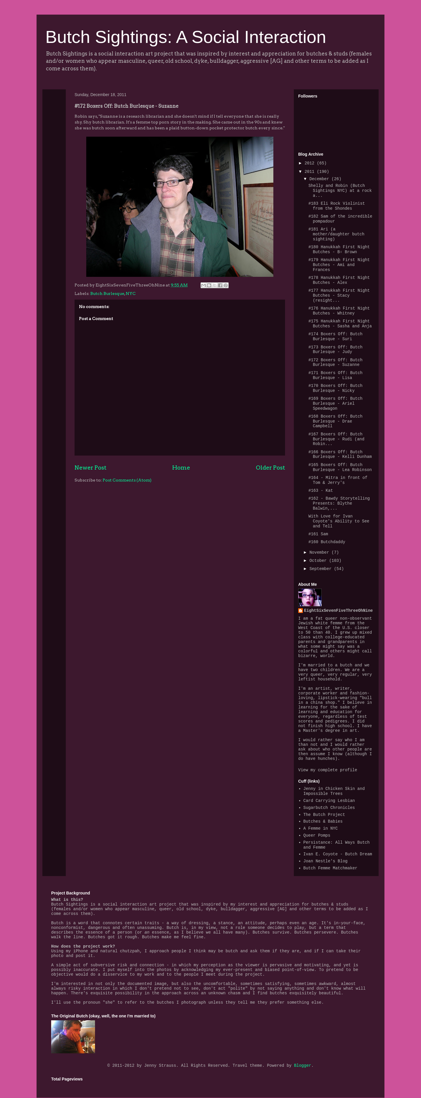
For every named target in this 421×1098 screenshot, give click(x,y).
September (321, 569)
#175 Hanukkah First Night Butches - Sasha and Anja (340, 324)
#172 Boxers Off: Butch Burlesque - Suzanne (335, 362)
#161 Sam (318, 534)
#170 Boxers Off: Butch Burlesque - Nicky (335, 388)
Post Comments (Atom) (127, 480)
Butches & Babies (323, 821)
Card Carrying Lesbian (329, 800)
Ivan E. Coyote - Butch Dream (337, 854)
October (319, 560)
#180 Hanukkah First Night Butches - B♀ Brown (339, 249)
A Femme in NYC (320, 828)
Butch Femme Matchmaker (330, 868)
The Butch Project (324, 814)
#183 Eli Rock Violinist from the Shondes (336, 206)
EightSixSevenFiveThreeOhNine (338, 610)
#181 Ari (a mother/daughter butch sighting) (336, 234)
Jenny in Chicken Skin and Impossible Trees (334, 791)
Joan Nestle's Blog (325, 861)
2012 (311, 163)
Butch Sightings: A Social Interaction (185, 37)
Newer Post (90, 467)
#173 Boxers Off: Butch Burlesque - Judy (335, 350)
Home (181, 467)
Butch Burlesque (107, 293)
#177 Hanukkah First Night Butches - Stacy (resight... (339, 295)
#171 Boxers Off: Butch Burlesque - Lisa (335, 375)
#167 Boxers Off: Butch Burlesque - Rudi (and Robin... (336, 439)
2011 (311, 171)
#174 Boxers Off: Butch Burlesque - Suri (335, 336)
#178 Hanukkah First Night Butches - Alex (339, 280)
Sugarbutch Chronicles (329, 807)
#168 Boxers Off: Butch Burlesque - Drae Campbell (335, 421)
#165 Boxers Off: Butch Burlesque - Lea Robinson (340, 467)
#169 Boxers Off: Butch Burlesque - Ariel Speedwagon (335, 403)
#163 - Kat (320, 490)
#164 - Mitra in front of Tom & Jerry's (337, 480)
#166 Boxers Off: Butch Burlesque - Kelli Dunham (340, 454)
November (320, 552)
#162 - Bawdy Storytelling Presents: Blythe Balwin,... (339, 503)
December (320, 179)
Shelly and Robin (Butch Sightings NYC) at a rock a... (340, 190)
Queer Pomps (316, 835)
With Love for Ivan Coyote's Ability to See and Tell (338, 521)
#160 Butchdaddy (326, 542)
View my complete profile (327, 770)
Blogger (302, 1065)
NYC (131, 293)
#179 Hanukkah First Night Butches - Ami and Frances (339, 265)
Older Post (270, 467)
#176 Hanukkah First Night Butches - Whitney (339, 311)
